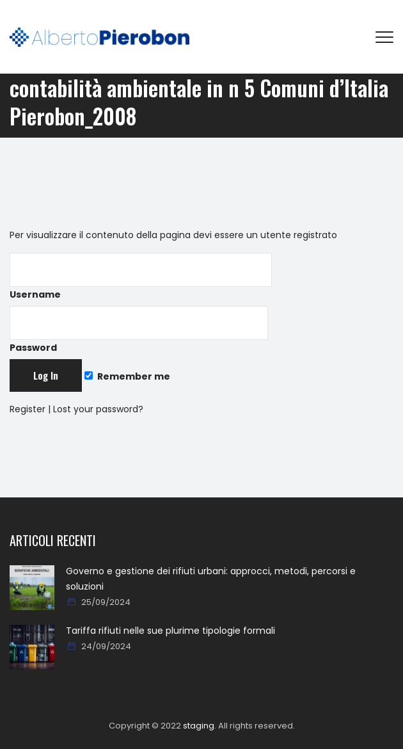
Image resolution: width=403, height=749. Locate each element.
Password (139, 330)
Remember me (127, 376)
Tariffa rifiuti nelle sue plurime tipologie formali (170, 630)
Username (141, 277)
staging (198, 726)
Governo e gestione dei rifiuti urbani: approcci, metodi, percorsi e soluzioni (211, 579)
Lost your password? (98, 409)
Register (27, 409)
